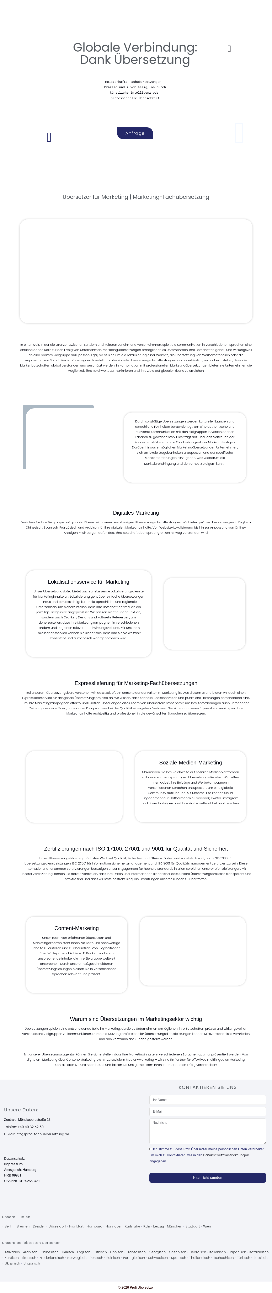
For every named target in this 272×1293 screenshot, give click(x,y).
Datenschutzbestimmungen (226, 1155)
